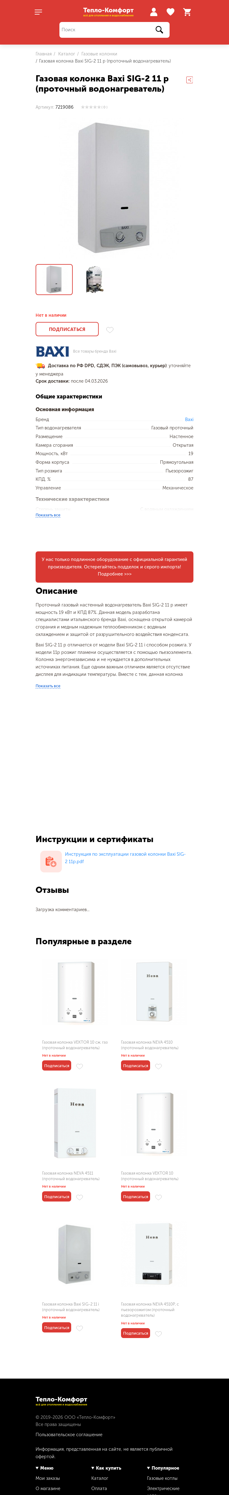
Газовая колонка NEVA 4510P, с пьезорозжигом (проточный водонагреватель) (150, 1310)
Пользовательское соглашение (69, 1434)
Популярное (165, 1468)
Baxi (189, 419)
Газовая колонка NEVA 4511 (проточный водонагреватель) (71, 1176)
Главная (44, 54)
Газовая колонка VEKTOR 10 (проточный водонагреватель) (150, 1176)
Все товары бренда (94, 352)
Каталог (66, 54)
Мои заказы (48, 1478)
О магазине (48, 1488)
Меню (47, 1468)
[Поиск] (114, 30)
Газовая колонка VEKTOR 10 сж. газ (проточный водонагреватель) (75, 1045)
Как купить (108, 1468)
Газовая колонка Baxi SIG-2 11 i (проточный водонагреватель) (71, 1307)
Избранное (171, 12)
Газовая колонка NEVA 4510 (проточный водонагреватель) (150, 1045)
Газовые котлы (162, 1478)
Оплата (99, 1488)
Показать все (48, 515)
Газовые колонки (98, 54)
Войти (154, 12)
